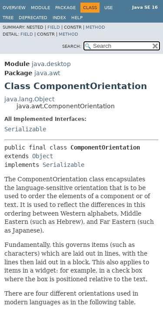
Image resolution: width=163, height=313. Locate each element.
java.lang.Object (29, 99)
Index (59, 17)
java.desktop (51, 63)
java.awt (47, 73)
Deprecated (33, 17)
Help (77, 17)
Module (40, 7)
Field (53, 27)
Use (108, 7)
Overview (14, 7)
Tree (8, 17)
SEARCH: (71, 46)
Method (95, 27)
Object (42, 156)
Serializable (25, 129)
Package (65, 7)
